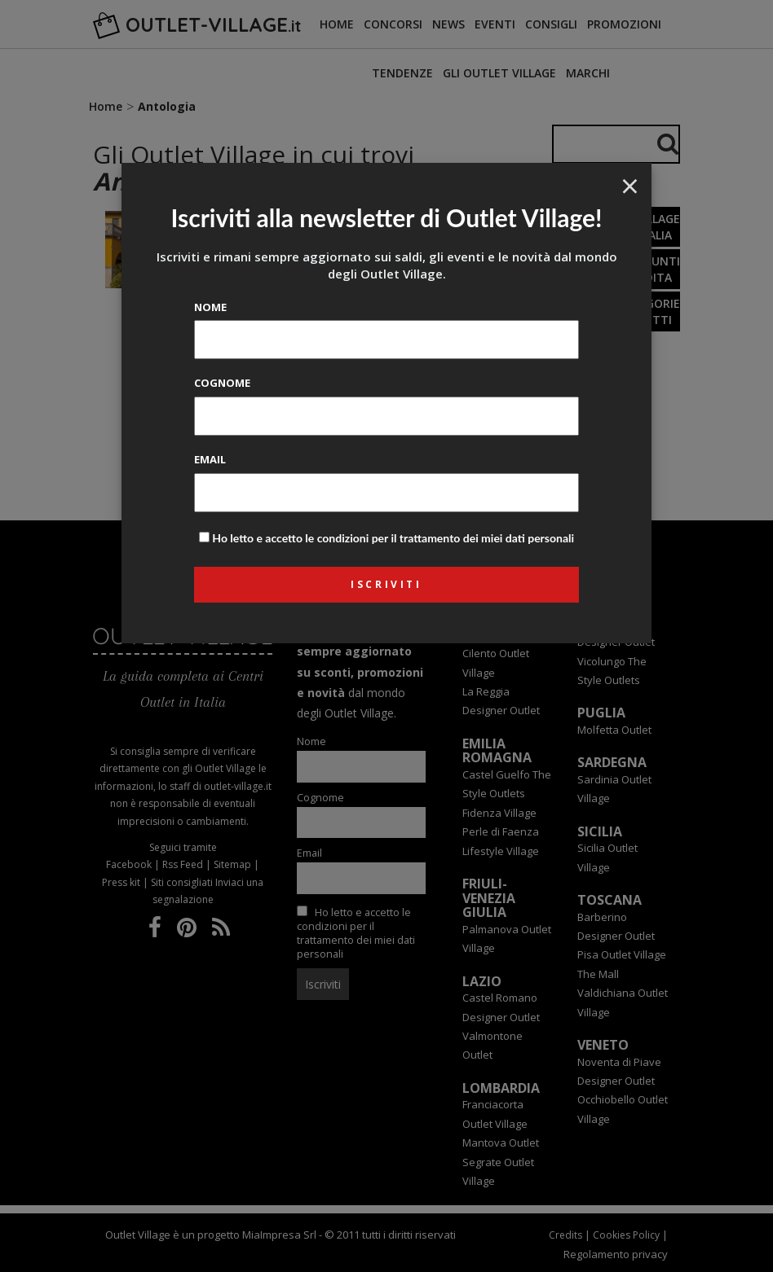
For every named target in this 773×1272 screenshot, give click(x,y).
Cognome (222, 382)
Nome (210, 307)
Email (210, 459)
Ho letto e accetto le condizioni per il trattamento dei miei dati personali (393, 538)
